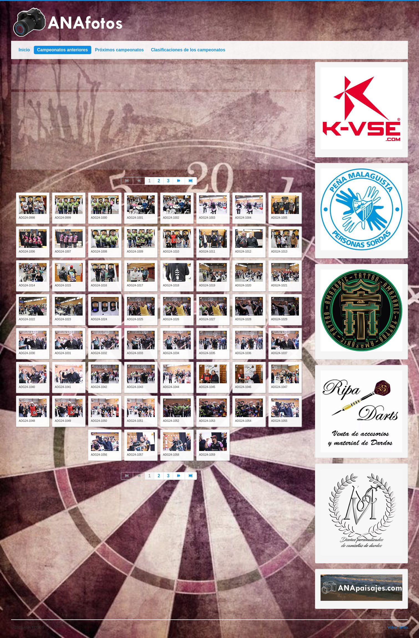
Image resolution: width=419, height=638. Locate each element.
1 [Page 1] (149, 180)
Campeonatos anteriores (62, 49)
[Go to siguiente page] (179, 181)
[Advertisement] (159, 131)
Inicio (24, 49)
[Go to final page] (191, 181)
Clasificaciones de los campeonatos (188, 49)
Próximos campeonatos (119, 49)
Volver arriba (398, 627)
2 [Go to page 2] (159, 180)
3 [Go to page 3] (168, 180)
